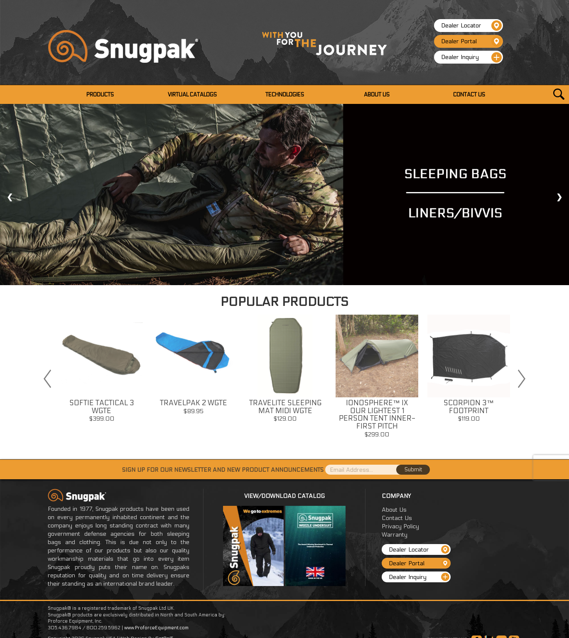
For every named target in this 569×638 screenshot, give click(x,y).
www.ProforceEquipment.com (156, 628)
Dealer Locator (471, 25)
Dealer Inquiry (471, 57)
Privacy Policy (400, 526)
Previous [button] (47, 378)
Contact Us (397, 518)
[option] (101, 371)
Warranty (394, 534)
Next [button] (521, 378)
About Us (394, 509)
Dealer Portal (471, 41)
